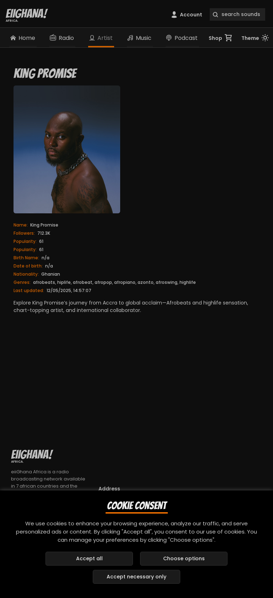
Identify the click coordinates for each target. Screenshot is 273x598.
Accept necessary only (136, 576)
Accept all (89, 558)
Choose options (184, 558)
